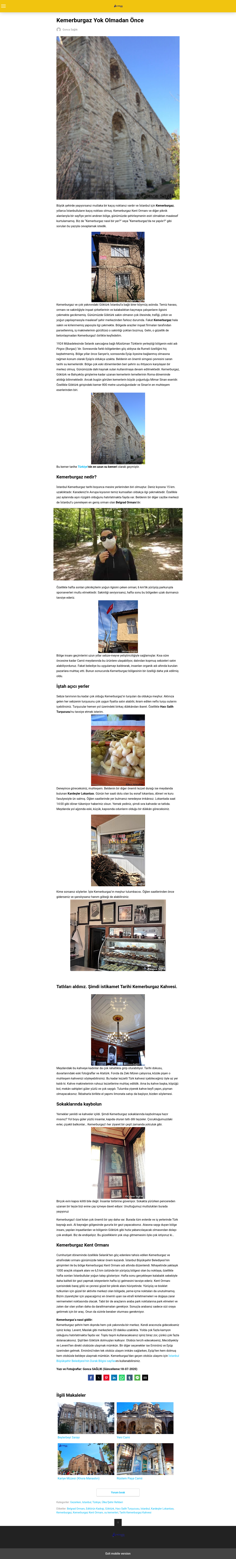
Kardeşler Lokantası (162, 1508)
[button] (91, 1378)
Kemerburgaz (64, 1512)
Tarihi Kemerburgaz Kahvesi (135, 1512)
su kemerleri (111, 1512)
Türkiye (83, 467)
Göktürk (109, 1508)
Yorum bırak (118, 1492)
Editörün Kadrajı (95, 1508)
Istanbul (86, 1502)
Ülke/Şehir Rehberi (112, 1502)
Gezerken (75, 1502)
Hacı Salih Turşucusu (127, 1508)
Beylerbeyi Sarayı (86, 1420)
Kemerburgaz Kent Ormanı (88, 1512)
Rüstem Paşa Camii (145, 1461)
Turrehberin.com (118, 6)
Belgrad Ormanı (76, 1508)
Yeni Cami (145, 1420)
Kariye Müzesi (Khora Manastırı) (86, 1461)
